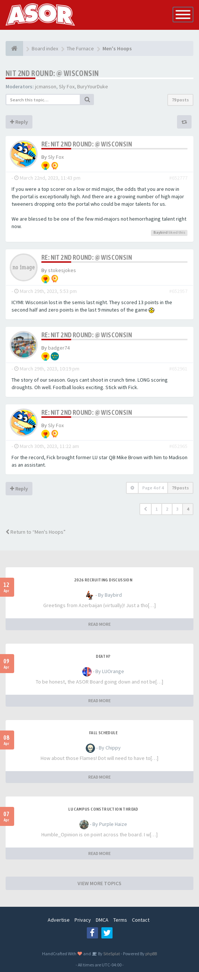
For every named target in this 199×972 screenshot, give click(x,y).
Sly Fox (67, 86)
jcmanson (45, 86)
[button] (145, 509)
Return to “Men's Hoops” (36, 531)
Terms (120, 919)
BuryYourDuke (92, 86)
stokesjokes (62, 270)
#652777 (178, 177)
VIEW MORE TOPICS (99, 883)
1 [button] (156, 509)
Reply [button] (19, 122)
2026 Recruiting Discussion (103, 580)
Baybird (161, 232)
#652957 (178, 291)
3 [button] (177, 509)
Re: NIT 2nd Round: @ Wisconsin (86, 144)
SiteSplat (111, 953)
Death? (103, 656)
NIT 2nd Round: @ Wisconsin (52, 73)
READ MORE (99, 624)
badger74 (59, 347)
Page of (153, 487)
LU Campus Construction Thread (103, 809)
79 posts (180, 99)
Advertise (59, 919)
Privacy (83, 919)
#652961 (178, 368)
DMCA (102, 919)
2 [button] (167, 509)
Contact (140, 919)
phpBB (151, 953)
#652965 (178, 446)
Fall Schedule (103, 732)
